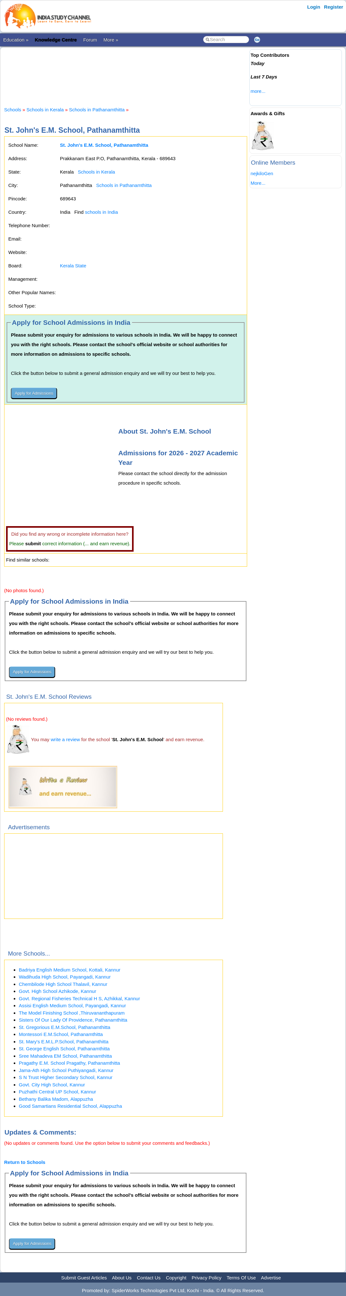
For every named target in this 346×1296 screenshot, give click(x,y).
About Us (122, 1277)
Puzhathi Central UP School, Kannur (57, 1091)
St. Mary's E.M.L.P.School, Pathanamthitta (63, 1041)
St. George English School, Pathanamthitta (64, 1048)
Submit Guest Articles (84, 1277)
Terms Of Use (241, 1277)
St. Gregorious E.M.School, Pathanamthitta (64, 1027)
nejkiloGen (262, 173)
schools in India (101, 212)
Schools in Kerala (45, 109)
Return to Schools (24, 1162)
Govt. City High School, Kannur (52, 1084)
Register (333, 7)
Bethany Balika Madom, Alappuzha (56, 1099)
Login (313, 7)
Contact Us (148, 1277)
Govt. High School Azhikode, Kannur (57, 991)
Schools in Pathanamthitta (96, 109)
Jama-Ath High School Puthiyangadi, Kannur (66, 1070)
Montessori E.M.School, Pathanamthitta (61, 1034)
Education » (15, 39)
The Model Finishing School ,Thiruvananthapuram (72, 1013)
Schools (12, 109)
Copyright (176, 1277)
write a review (65, 739)
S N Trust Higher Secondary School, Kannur (65, 1077)
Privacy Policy (206, 1277)
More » (110, 39)
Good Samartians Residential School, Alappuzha (70, 1106)
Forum (90, 39)
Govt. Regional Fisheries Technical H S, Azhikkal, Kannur (79, 998)
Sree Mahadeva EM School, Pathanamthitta (65, 1056)
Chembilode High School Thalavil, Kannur (63, 984)
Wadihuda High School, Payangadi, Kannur (65, 976)
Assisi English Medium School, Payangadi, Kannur (72, 1005)
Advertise (271, 1277)
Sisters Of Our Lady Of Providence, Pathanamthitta (73, 1020)
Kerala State (73, 265)
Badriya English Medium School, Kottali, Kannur (70, 969)
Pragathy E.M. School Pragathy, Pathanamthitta (69, 1063)
